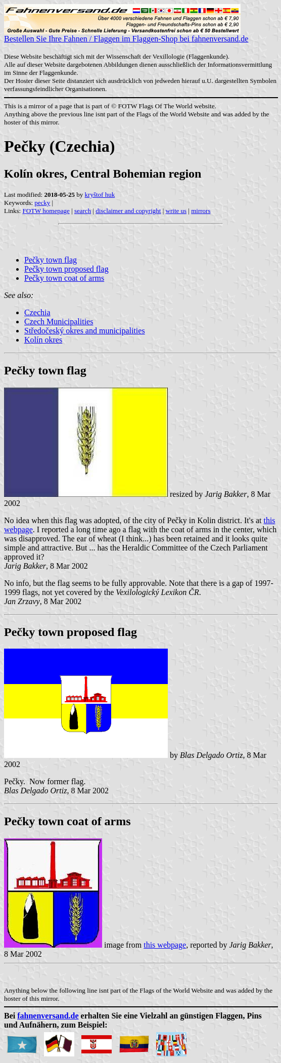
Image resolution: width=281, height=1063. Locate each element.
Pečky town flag (50, 260)
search (82, 211)
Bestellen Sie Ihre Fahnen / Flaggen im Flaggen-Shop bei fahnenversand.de (126, 35)
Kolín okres (43, 339)
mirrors (200, 211)
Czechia (37, 312)
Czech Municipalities (58, 321)
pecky (42, 202)
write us (176, 211)
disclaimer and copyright (128, 211)
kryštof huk (100, 194)
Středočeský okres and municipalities (84, 330)
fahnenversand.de (47, 1015)
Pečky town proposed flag (66, 269)
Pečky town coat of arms (64, 278)
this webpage (165, 945)
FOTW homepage (45, 211)
